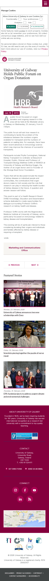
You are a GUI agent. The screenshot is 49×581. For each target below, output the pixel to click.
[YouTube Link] (34, 490)
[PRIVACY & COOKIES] (24, 573)
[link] (9, 540)
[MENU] (45, 3)
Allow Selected (38, 26)
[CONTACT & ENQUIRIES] (18, 576)
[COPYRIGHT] (38, 573)
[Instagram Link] (15, 490)
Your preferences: (31, 19)
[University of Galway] (11, 60)
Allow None (24, 26)
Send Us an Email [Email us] (35, 469)
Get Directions (15, 469)
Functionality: (11, 19)
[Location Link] (24, 526)
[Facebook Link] (25, 490)
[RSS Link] (29, 499)
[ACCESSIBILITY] (34, 576)
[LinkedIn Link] (20, 499)
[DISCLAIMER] (10, 573)
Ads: (30, 22)
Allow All (12, 26)
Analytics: (18, 22)
